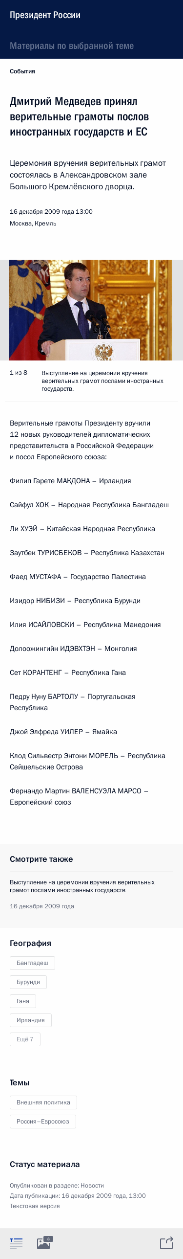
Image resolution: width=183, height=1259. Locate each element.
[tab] (16, 1243)
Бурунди (28, 982)
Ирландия (31, 1020)
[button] (158, 310)
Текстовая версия (35, 1206)
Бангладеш (32, 963)
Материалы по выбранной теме (72, 45)
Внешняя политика (43, 1102)
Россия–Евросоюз (43, 1121)
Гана (23, 1001)
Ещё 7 (25, 1039)
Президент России (45, 15)
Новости (92, 1185)
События (22, 71)
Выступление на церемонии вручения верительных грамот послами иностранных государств (82, 886)
